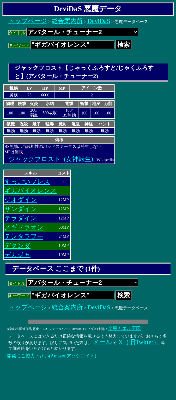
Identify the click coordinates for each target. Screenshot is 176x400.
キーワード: (61, 45)
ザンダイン (20, 209)
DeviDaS (98, 21)
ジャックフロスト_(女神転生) (51, 159)
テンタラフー (23, 236)
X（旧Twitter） (139, 342)
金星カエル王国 (124, 328)
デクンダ (17, 245)
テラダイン (20, 218)
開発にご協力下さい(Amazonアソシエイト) (51, 355)
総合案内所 (67, 21)
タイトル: (73, 32)
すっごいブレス (27, 181)
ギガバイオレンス (30, 190)
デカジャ (17, 254)
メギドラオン (24, 227)
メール (102, 342)
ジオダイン (20, 199)
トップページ (27, 21)
